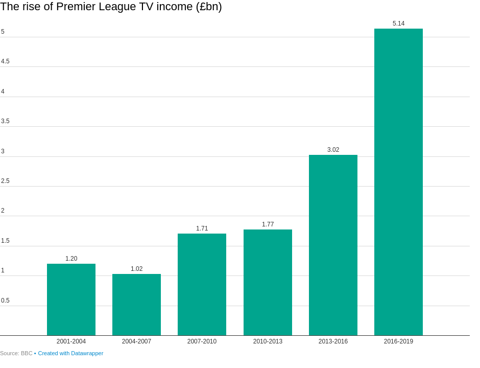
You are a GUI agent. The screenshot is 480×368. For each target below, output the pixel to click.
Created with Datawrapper (71, 353)
